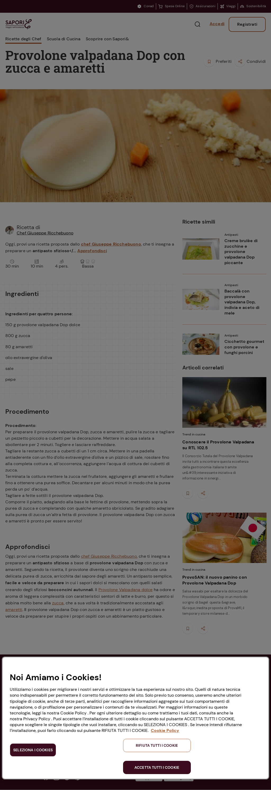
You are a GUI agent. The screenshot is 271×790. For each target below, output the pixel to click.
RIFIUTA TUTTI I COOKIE (157, 745)
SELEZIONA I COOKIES (33, 750)
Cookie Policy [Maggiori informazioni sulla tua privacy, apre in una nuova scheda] (165, 730)
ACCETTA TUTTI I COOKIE (156, 767)
